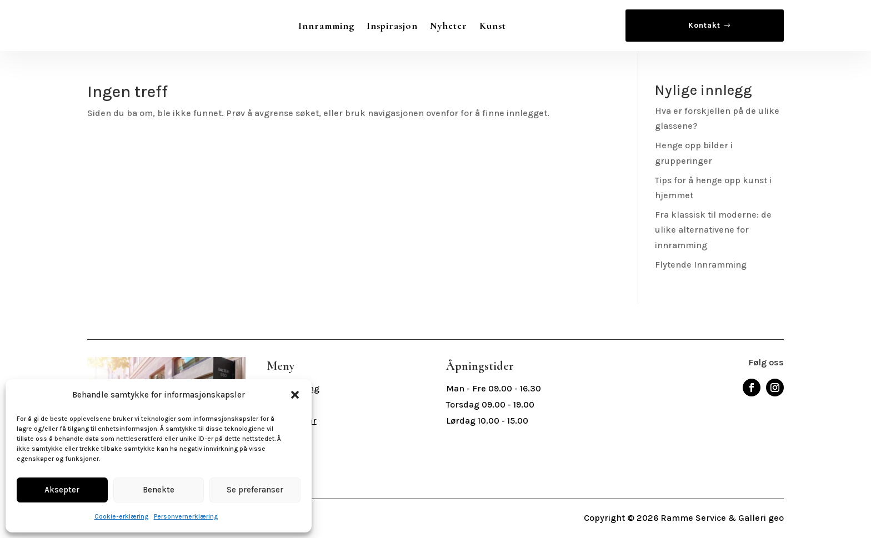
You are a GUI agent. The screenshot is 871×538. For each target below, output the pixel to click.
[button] (295, 394)
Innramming (326, 25)
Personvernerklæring (186, 516)
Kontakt (704, 25)
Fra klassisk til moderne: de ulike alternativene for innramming (713, 229)
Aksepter (61, 490)
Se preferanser (255, 490)
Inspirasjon (392, 25)
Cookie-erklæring (121, 516)
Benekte (158, 490)
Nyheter (448, 25)
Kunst (492, 25)
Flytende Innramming (701, 264)
